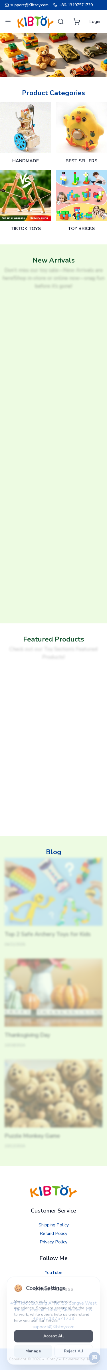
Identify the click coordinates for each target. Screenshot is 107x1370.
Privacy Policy (53, 1242)
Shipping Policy (54, 1225)
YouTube (53, 1272)
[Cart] (76, 21)
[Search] (60, 21)
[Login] (94, 21)
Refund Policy (53, 1233)
